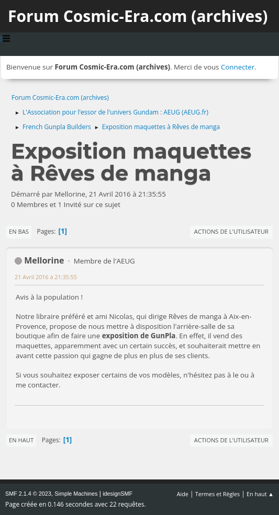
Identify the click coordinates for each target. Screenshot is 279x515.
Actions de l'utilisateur (231, 231)
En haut (21, 440)
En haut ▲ (260, 494)
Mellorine (44, 260)
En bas (19, 231)
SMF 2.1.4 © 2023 (28, 493)
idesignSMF (117, 493)
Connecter (237, 67)
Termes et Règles (217, 494)
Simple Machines (75, 493)
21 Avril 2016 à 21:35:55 (46, 277)
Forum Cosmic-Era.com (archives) (137, 16)
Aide (182, 494)
